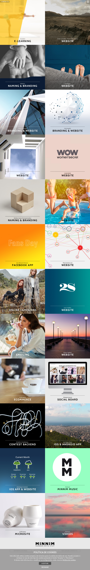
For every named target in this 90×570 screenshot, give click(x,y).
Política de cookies (69, 560)
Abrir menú (88, 2)
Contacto (5, 2)
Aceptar (45, 563)
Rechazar (45, 567)
